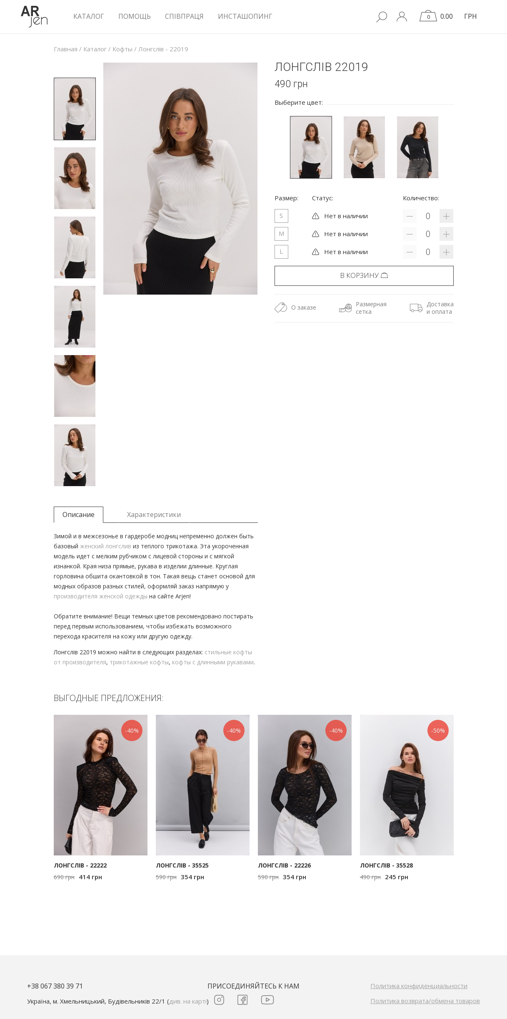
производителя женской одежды (100, 596)
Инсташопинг (245, 16)
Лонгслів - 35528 (386, 865)
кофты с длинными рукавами (213, 662)
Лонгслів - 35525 (182, 865)
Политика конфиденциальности (418, 985)
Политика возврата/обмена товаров (425, 1000)
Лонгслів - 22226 (284, 865)
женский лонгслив (105, 546)
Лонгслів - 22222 (80, 865)
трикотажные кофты (139, 662)
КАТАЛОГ (88, 16)
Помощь (134, 16)
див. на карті (188, 1001)
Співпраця (184, 16)
